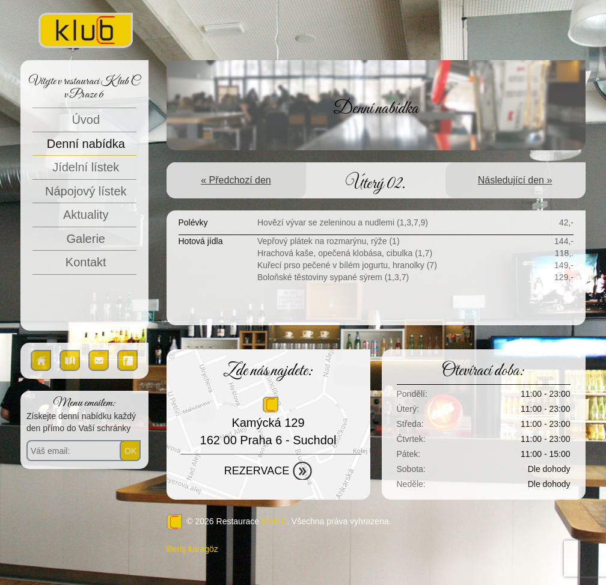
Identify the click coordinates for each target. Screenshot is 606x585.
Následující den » (515, 180)
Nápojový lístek (86, 191)
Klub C (274, 521)
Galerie (86, 238)
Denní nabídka (86, 143)
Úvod (86, 119)
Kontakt (86, 262)
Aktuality (86, 214)
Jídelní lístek (85, 167)
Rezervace (256, 471)
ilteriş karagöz (192, 549)
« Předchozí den (236, 180)
